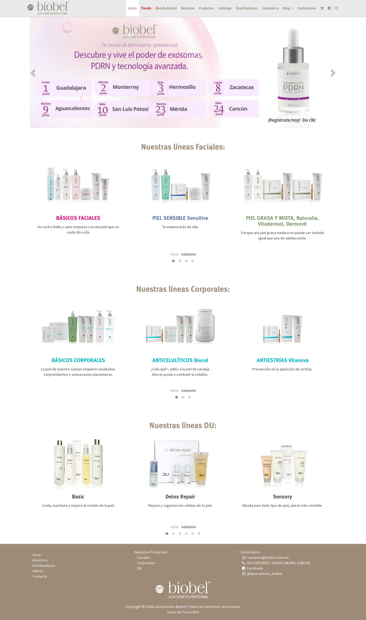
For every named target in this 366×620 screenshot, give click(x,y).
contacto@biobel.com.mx (265, 557)
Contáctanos (307, 8)
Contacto (40, 576)
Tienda (146, 8)
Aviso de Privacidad (183, 612)
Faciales (143, 557)
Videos (38, 570)
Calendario (270, 8)
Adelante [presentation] (188, 254)
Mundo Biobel (166, 8)
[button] (53, 72)
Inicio (132, 8)
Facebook (252, 568)
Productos (206, 8)
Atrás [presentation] (174, 254)
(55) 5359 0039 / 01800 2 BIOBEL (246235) (276, 562)
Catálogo (225, 8)
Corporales (146, 562)
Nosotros (188, 8)
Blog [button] (288, 8)
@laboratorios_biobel (262, 573)
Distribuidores (247, 8)
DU (139, 568)
